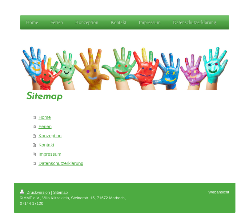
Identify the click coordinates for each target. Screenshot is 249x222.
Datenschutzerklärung (60, 163)
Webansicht (218, 192)
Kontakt (46, 144)
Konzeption (50, 135)
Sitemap (60, 192)
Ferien (45, 126)
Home (44, 117)
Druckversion (35, 192)
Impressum (49, 154)
